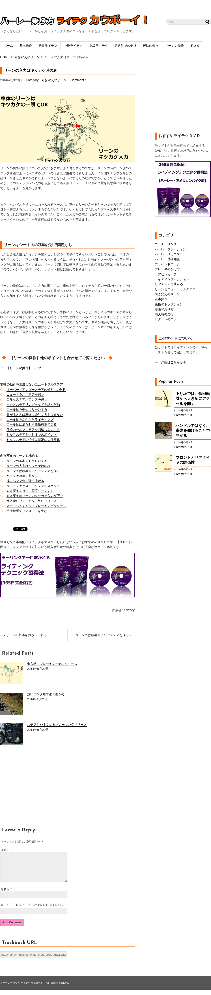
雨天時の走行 (164, 314)
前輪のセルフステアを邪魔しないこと (33, 429)
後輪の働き (151, 45)
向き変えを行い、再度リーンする (30, 491)
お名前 (5, 894)
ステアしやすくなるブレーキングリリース (36, 506)
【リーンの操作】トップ (23, 368)
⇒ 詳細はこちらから (170, 362)
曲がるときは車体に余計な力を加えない (34, 414)
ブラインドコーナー (169, 264)
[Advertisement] (37, 789)
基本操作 (25, 45)
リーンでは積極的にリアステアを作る (33, 471)
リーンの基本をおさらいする (26, 461)
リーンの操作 (174, 45)
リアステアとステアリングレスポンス (33, 486)
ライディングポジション (172, 279)
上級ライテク (98, 45)
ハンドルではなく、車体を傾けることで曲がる (193, 431)
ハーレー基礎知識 (167, 259)
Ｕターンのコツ (166, 319)
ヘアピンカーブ (166, 274)
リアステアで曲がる (169, 284)
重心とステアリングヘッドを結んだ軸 (33, 404)
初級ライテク (48, 45)
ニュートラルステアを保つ (25, 394)
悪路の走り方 (164, 309)
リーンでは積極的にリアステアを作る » (103, 635)
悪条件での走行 (125, 45)
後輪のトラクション (169, 304)
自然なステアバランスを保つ (26, 399)
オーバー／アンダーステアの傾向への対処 (36, 389)
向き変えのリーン (27, 57)
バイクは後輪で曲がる (22, 476)
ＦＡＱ (195, 45)
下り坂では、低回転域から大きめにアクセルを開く (193, 399)
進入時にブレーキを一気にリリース (31, 501)
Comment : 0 (79, 80)
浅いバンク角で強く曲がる (25, 481)
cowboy (129, 610)
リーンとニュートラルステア (175, 289)
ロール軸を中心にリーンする (26, 409)
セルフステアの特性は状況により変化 (33, 439)
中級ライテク (73, 45)
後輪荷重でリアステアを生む (26, 511)
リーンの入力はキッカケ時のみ (30, 70)
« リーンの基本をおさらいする (25, 635)
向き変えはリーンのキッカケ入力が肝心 (34, 496)
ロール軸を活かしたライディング (30, 419)
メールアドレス (11, 910)
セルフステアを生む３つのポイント (31, 434)
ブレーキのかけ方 (167, 269)
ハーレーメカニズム (169, 254)
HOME (5, 57)
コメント (6, 850)
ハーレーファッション (170, 249)
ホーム (8, 45)
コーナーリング (166, 244)
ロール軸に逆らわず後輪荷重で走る (31, 424)
